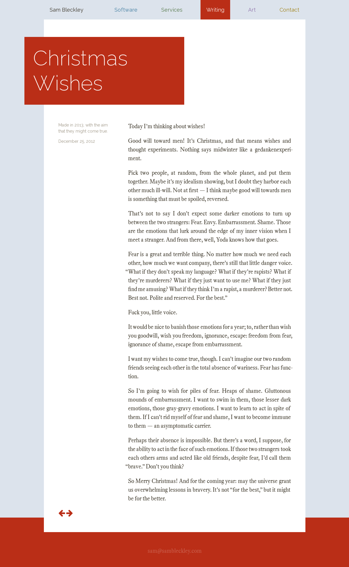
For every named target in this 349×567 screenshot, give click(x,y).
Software (125, 10)
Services (171, 10)
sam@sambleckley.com (175, 550)
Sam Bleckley (66, 10)
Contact (289, 10)
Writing (215, 10)
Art (252, 10)
